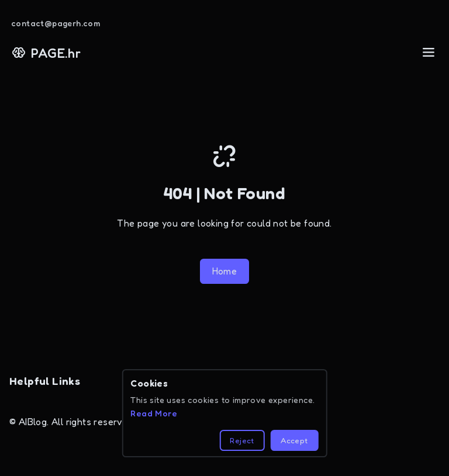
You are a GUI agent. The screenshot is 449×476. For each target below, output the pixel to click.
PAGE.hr (46, 53)
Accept (294, 440)
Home (224, 271)
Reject (242, 440)
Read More (153, 413)
